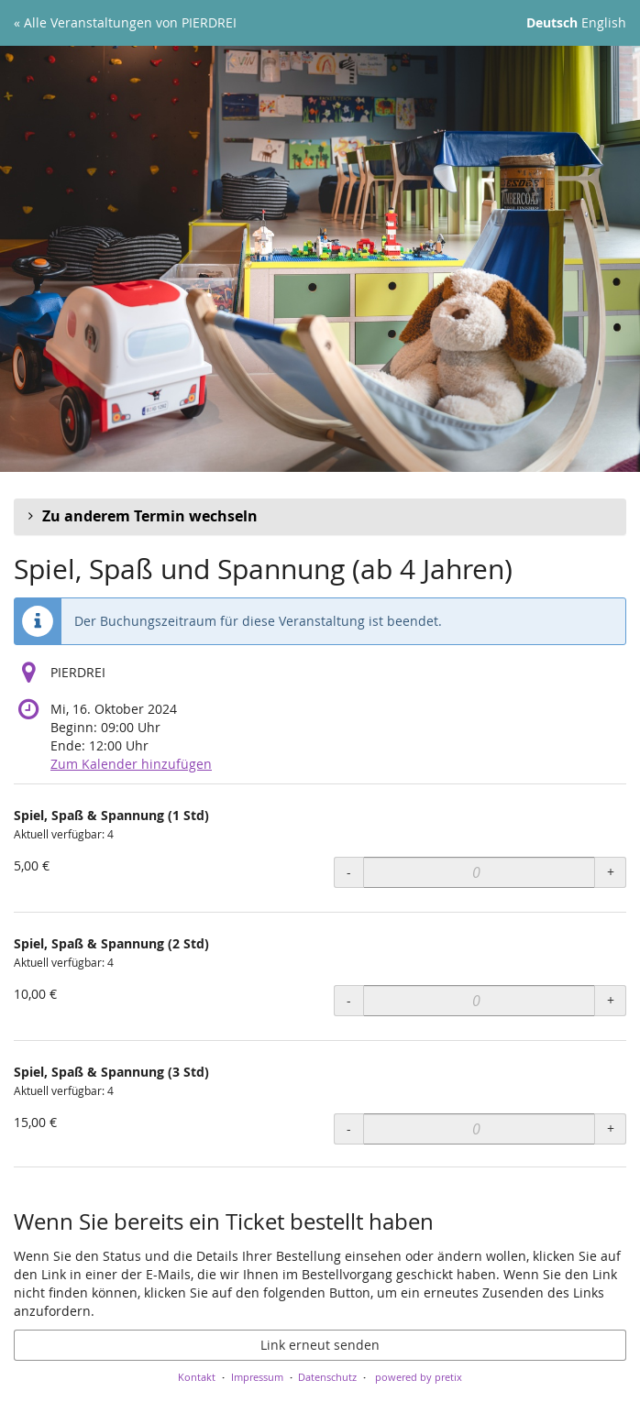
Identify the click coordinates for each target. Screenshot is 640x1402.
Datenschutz (327, 1377)
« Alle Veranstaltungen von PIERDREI (125, 22)
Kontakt (196, 1377)
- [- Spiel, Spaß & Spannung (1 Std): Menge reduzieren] (349, 872)
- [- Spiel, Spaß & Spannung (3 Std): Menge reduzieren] (349, 1128)
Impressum (257, 1377)
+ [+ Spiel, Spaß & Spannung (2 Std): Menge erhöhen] (610, 1000)
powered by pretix (418, 1377)
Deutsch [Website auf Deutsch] (552, 22)
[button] (320, 516)
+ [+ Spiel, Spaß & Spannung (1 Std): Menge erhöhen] (610, 872)
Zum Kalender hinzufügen (131, 763)
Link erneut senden (320, 1344)
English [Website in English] (603, 22)
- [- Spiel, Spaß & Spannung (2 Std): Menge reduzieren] (349, 1000)
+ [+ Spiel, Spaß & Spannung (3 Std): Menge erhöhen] (610, 1128)
